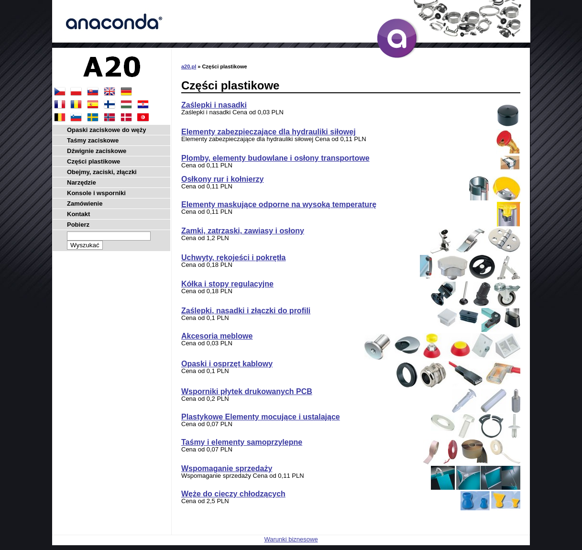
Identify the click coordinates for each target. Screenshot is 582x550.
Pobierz (78, 224)
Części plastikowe (93, 161)
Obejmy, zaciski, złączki (102, 172)
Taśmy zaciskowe (93, 140)
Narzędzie (81, 182)
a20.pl (188, 66)
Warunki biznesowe (291, 539)
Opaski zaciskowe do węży (106, 129)
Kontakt (78, 214)
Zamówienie (84, 203)
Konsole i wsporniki (96, 193)
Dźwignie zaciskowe (96, 150)
